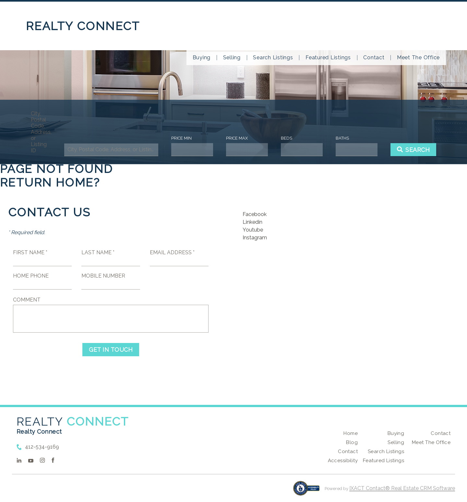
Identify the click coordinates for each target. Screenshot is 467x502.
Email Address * (172, 252)
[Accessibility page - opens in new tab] (306, 491)
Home (350, 433)
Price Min (181, 138)
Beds (286, 138)
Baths (342, 138)
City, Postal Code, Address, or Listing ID (41, 132)
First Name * (30, 252)
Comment (27, 300)
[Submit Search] (413, 149)
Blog (352, 442)
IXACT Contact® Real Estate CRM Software (402, 488)
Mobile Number (103, 276)
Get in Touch (111, 349)
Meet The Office (418, 57)
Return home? (50, 182)
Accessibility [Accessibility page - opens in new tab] (343, 460)
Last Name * (97, 252)
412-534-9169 (42, 447)
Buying (202, 57)
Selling (232, 57)
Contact (373, 57)
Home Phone (31, 276)
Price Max (237, 138)
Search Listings (273, 57)
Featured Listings (328, 57)
